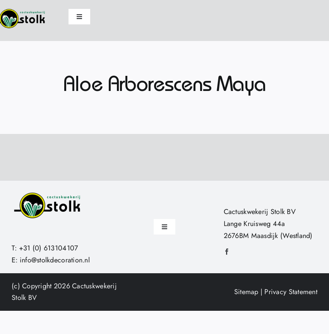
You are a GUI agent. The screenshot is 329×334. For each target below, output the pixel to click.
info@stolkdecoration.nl (55, 260)
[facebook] (227, 251)
